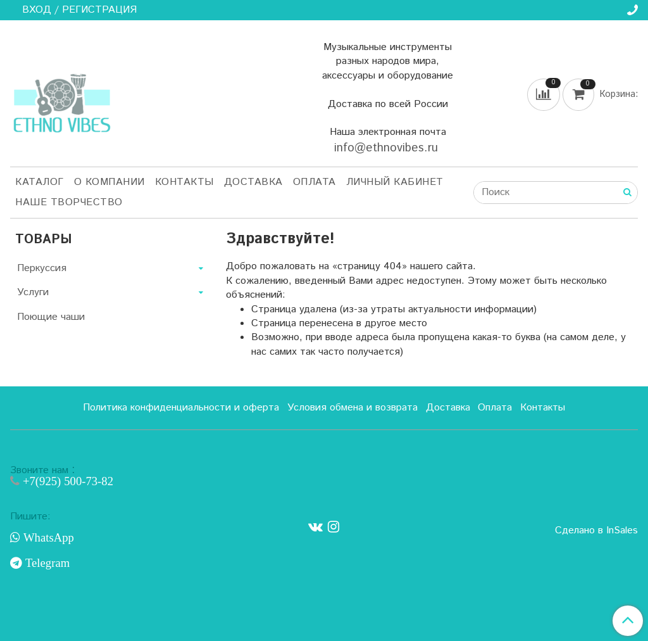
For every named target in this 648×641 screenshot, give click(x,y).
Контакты (184, 182)
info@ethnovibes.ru (388, 147)
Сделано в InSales (596, 531)
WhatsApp (47, 537)
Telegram (46, 563)
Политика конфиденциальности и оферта (181, 407)
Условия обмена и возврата (352, 407)
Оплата (314, 182)
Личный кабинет (395, 182)
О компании (109, 182)
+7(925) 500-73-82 (66, 481)
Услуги (33, 292)
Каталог (39, 182)
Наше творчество (69, 202)
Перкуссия (41, 268)
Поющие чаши (51, 317)
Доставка (253, 182)
